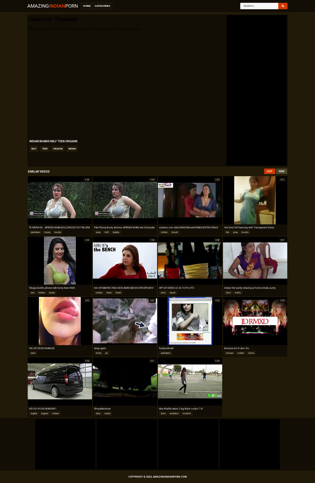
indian (72, 148)
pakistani (35, 232)
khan (109, 292)
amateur (174, 413)
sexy (98, 232)
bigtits (116, 232)
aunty (52, 292)
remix (251, 353)
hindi (98, 353)
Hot (269, 171)
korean (229, 353)
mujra (47, 232)
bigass (44, 413)
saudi (172, 292)
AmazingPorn (52, 6)
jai (106, 353)
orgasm (58, 148)
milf (33, 148)
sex (32, 292)
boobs (245, 232)
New (281, 171)
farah (118, 292)
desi (163, 292)
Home (87, 5)
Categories (102, 5)
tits (227, 232)
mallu (238, 292)
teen (44, 148)
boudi (175, 232)
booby (57, 232)
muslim (187, 413)
